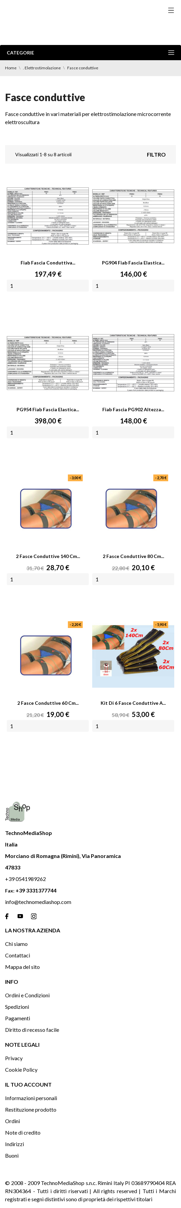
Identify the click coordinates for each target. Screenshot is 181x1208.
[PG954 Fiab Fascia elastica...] (48, 363)
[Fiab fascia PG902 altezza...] (133, 363)
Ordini (12, 1121)
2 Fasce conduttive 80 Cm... (133, 556)
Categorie (90, 52)
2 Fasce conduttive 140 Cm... (48, 556)
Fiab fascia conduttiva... (48, 262)
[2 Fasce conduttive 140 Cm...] (48, 510)
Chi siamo (16, 943)
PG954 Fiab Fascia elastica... (48, 409)
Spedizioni (17, 1006)
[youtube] (20, 916)
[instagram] (33, 916)
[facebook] (6, 916)
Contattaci (17, 955)
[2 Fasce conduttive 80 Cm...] (133, 510)
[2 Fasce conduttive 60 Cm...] (48, 656)
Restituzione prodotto (30, 1109)
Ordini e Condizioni (27, 995)
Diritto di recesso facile (32, 1029)
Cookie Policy (21, 1069)
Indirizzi (14, 1144)
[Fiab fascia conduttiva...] (48, 216)
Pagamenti (17, 1018)
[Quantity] (48, 286)
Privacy (14, 1058)
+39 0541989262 (25, 879)
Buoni (12, 1155)
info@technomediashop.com (38, 902)
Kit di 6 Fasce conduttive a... (133, 703)
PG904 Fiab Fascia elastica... (133, 262)
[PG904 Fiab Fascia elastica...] (133, 216)
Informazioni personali (31, 1098)
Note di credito (23, 1132)
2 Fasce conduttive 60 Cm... (48, 703)
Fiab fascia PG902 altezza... (133, 409)
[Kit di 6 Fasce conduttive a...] (133, 656)
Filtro (156, 154)
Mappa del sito (22, 966)
